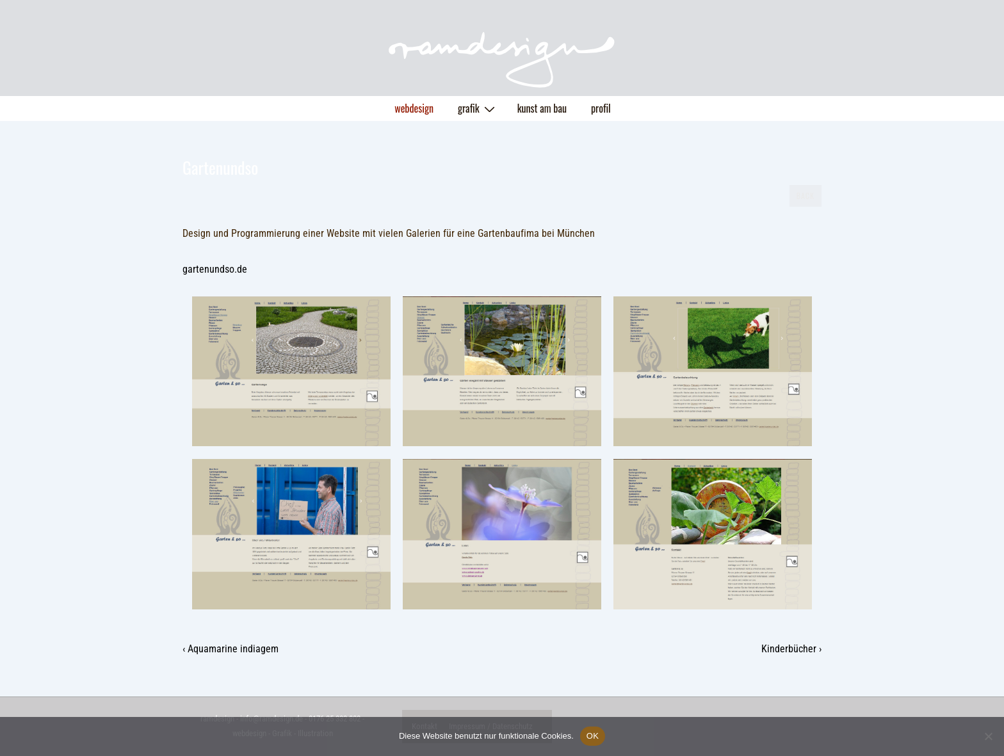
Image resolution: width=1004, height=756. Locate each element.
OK (593, 736)
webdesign (413, 108)
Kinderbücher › (791, 649)
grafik (478, 108)
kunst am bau (542, 108)
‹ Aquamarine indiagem (230, 649)
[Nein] (988, 736)
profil (601, 108)
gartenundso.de (214, 269)
